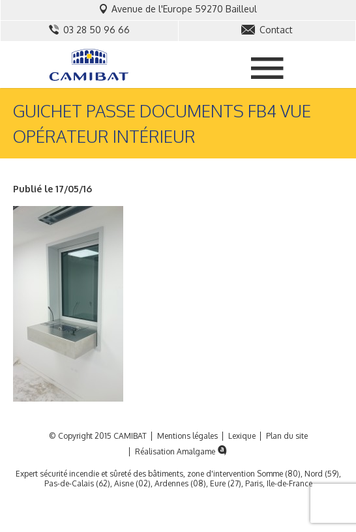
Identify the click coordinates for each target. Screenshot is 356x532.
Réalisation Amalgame (182, 451)
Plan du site (287, 436)
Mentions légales (187, 436)
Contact (267, 29)
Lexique (242, 436)
